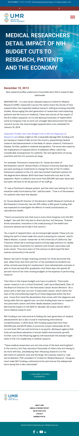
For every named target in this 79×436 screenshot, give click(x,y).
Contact (39, 414)
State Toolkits (62, 2)
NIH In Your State (39, 411)
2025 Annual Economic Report (42, 2)
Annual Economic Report (39, 408)
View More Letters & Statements (39, 375)
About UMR (39, 405)
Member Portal (40, 416)
